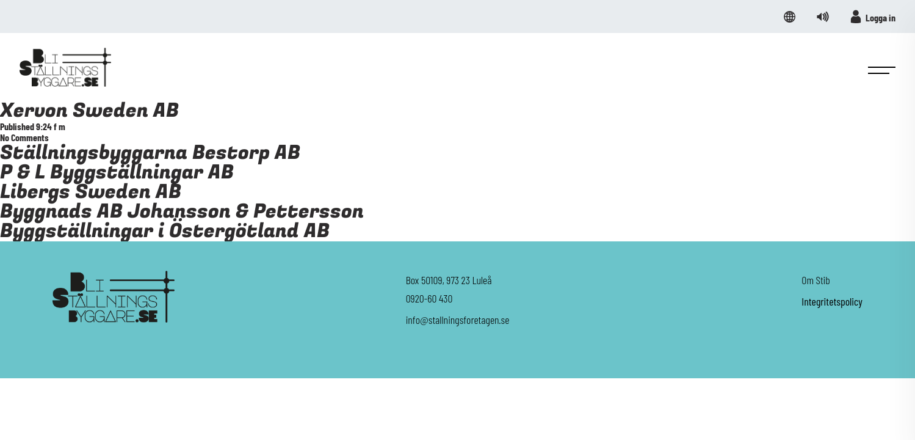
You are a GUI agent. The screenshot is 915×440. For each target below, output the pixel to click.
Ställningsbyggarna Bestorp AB (150, 153)
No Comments (24, 137)
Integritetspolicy (832, 301)
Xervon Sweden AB (89, 111)
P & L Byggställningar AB (117, 172)
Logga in (872, 16)
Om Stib (815, 280)
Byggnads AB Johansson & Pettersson (182, 211)
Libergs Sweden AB (90, 192)
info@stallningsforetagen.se (458, 319)
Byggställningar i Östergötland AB (165, 231)
